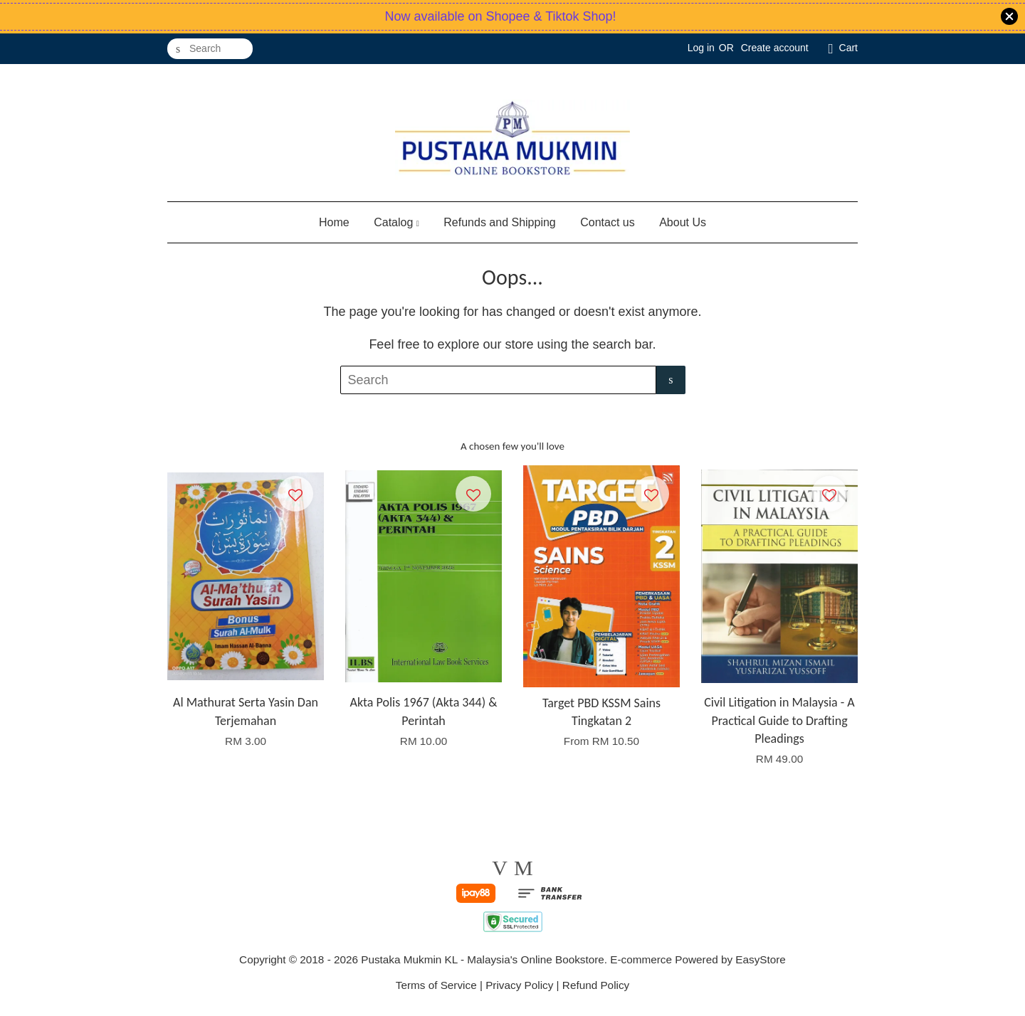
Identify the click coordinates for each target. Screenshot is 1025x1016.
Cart (848, 47)
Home (334, 222)
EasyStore (760, 959)
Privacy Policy (519, 985)
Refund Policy (595, 985)
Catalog (396, 222)
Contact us (607, 222)
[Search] (210, 48)
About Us (682, 222)
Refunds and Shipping (499, 222)
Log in (701, 47)
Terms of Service (436, 985)
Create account (775, 47)
